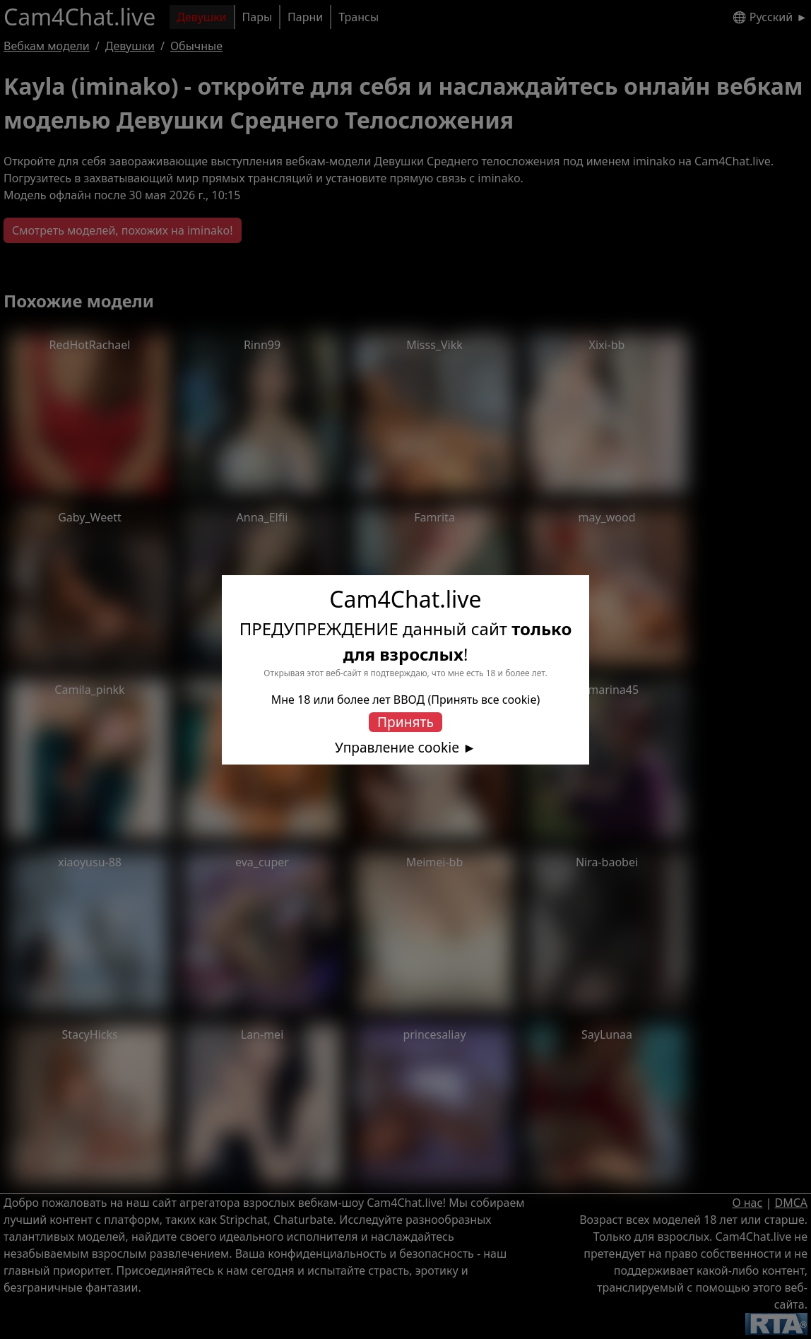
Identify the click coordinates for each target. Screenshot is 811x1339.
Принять (405, 721)
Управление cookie (397, 747)
